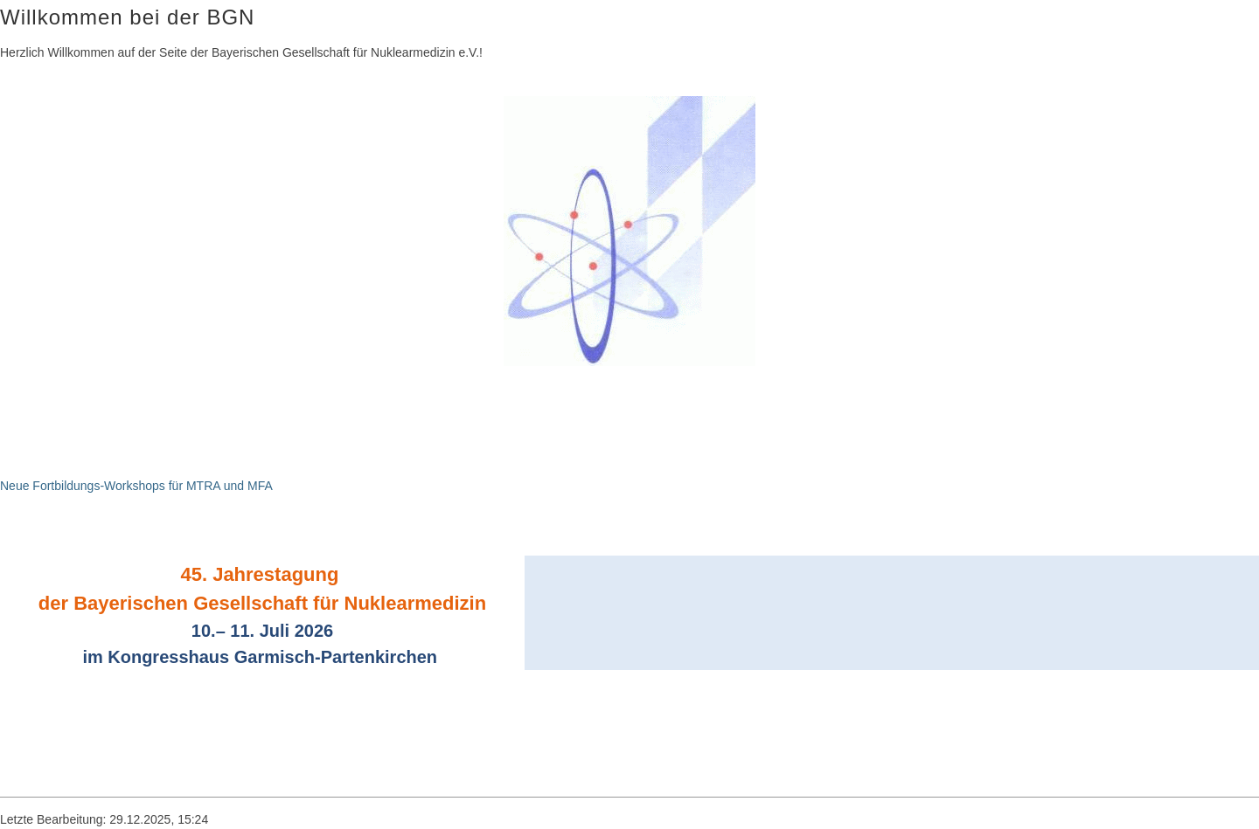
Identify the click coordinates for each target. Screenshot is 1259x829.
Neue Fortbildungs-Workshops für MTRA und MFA (136, 486)
